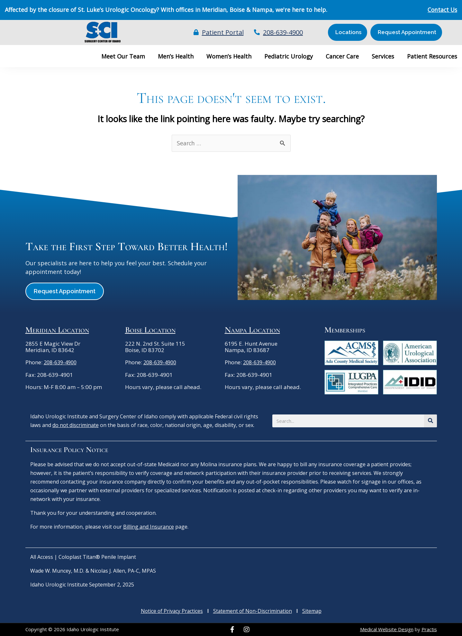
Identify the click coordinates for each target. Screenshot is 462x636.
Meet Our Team (123, 56)
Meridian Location (57, 330)
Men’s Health (176, 56)
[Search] (430, 420)
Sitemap (313, 610)
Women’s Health (228, 56)
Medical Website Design (386, 629)
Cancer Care (342, 56)
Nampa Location (252, 330)
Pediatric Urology (288, 56)
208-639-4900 (62, 362)
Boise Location (150, 330)
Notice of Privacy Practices (171, 610)
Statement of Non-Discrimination (253, 610)
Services (383, 56)
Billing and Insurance (148, 526)
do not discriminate (75, 425)
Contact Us (441, 10)
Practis (429, 629)
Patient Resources (432, 56)
